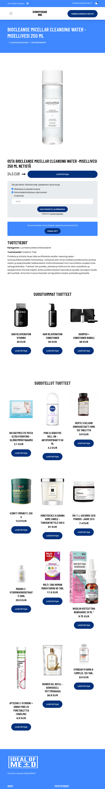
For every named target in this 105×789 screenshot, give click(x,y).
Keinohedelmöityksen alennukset (30, 192)
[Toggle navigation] (10, 13)
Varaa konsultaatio (82, 13)
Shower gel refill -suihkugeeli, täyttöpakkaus (52, 687)
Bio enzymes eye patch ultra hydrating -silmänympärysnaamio (21, 436)
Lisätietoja (62, 174)
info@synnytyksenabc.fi (82, 3)
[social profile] (28, 3)
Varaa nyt (52, 231)
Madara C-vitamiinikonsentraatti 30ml (21, 592)
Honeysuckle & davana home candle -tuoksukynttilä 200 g (53, 519)
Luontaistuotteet (19, 42)
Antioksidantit (38, 42)
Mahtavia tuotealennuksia (27, 189)
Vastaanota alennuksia (52, 209)
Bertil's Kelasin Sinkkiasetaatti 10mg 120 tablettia (84, 426)
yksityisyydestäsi (56, 214)
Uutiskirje (19, 195)
